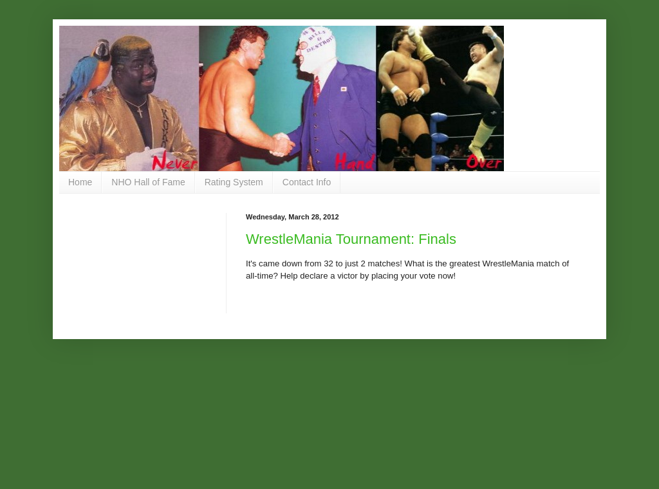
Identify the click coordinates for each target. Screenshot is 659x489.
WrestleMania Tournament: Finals (351, 239)
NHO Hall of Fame (148, 182)
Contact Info (307, 182)
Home (80, 182)
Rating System (234, 182)
